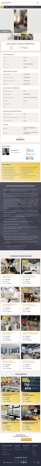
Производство (5, 452)
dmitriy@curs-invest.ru (30, 154)
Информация (17, 447)
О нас (33, 449)
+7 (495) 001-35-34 (30, 151)
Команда (34, 452)
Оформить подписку (26, 439)
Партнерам (34, 454)
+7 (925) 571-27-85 (30, 150)
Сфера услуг (13, 7)
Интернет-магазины (6, 454)
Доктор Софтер (38, 462)
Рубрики (6, 7)
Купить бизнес (26, 449)
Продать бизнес (18, 449)
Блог (33, 447)
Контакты (34, 451)
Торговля (4, 451)
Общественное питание (7, 449)
